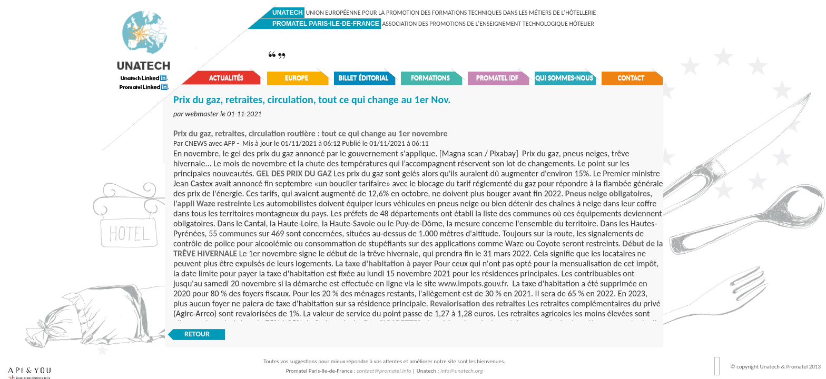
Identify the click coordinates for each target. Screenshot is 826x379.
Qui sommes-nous (564, 78)
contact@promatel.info (384, 370)
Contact (631, 78)
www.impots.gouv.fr (472, 283)
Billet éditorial (364, 78)
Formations (430, 78)
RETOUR (197, 334)
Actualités (226, 78)
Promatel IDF (497, 78)
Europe (296, 78)
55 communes (233, 233)
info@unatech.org (461, 370)
